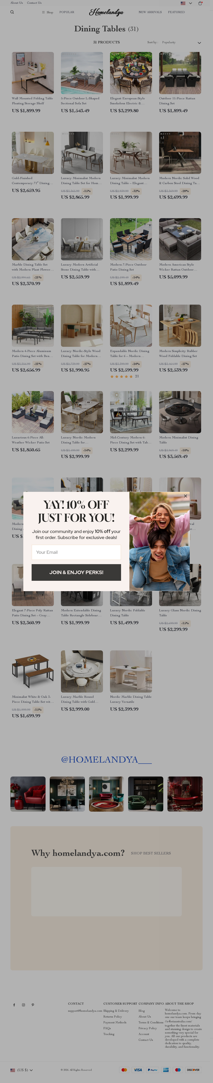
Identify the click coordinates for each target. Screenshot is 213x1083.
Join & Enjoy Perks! (76, 572)
